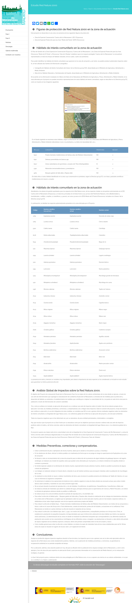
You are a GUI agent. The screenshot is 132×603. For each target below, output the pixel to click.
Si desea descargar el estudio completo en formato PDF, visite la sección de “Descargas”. (69, 565)
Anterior (34, 571)
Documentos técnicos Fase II (102, 9)
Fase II (90, 9)
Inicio (85, 9)
